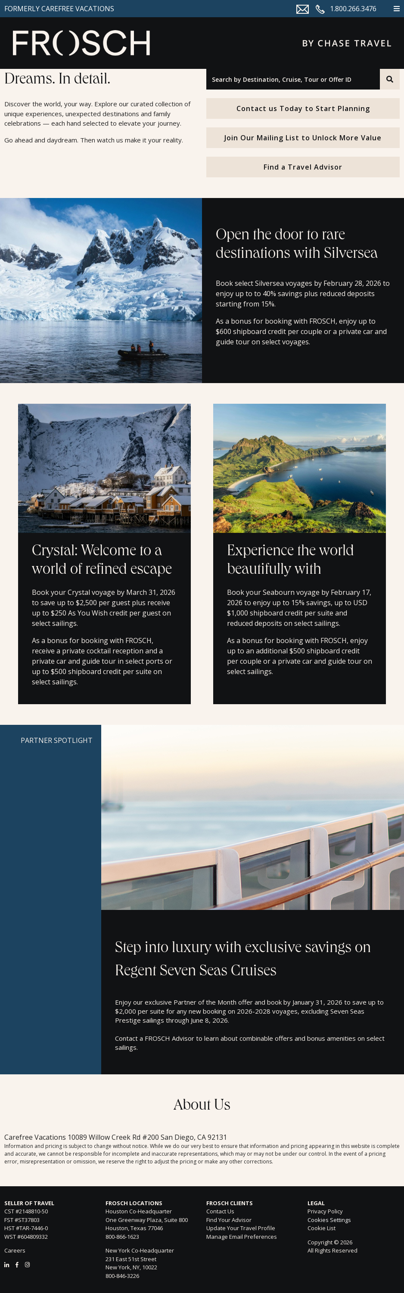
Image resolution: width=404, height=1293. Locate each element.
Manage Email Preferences (241, 1236)
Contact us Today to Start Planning (303, 108)
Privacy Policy (325, 1211)
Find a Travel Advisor (303, 167)
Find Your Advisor (229, 1220)
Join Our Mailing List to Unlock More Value (303, 137)
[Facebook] (17, 1264)
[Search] (390, 79)
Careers (14, 1250)
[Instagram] (27, 1264)
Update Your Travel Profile (240, 1228)
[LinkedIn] (6, 1264)
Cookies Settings (329, 1220)
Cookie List (322, 1228)
